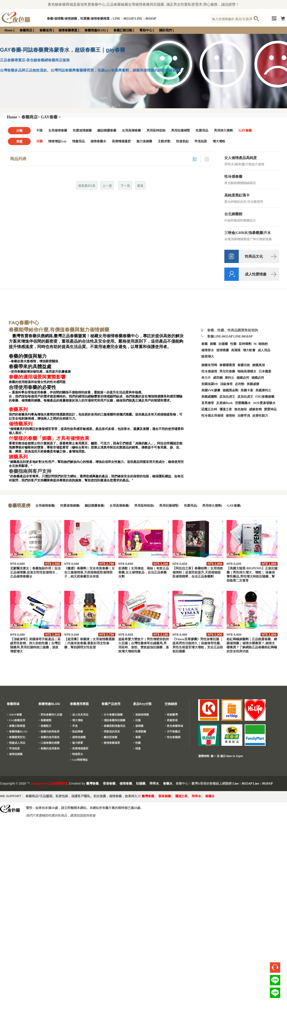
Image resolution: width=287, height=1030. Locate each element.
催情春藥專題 (67, 30)
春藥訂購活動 (122, 30)
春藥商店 (26, 30)
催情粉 (230, 415)
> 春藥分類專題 (16, 725)
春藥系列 (18, 409)
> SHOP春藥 (14, 714)
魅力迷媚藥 (144, 141)
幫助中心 (146, 30)
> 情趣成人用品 (16, 742)
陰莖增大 (207, 356)
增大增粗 (219, 141)
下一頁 (125, 185)
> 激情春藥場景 (110, 742)
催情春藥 (125, 783)
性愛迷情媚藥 (82, 130)
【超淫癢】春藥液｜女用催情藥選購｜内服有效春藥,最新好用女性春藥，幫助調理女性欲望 (89, 643)
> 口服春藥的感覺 (49, 742)
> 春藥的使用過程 (49, 737)
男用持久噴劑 (223, 130)
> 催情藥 (138, 725)
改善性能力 (260, 415)
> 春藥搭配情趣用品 (113, 725)
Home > (14, 117)
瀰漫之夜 (181, 796)
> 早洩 (74, 725)
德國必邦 (242, 377)
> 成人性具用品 (79, 714)
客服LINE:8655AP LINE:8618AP (230, 336)
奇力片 (206, 377)
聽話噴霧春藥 (106, 130)
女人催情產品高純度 (240, 158)
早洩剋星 (200, 141)
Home (9, 30)
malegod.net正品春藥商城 (49, 783)
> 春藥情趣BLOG (17, 731)
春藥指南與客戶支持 (30, 471)
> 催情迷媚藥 (15, 754)
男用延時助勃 (156, 130)
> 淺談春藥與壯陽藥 (113, 720)
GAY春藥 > (51, 117)
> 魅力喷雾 (76, 742)
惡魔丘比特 (209, 409)
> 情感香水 (76, 754)
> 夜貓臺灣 (171, 714)
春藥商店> (30, 117)
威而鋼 (218, 377)
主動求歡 (164, 141)
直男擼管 (207, 403)
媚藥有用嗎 (209, 365)
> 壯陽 (137, 720)
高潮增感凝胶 (121, 141)
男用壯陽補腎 (180, 130)
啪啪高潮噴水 (246, 371)
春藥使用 (45, 30)
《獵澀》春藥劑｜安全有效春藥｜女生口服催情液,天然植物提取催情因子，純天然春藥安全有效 (89, 572)
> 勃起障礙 (76, 731)
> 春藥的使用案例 (49, 748)
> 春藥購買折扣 (16, 737)
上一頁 (107, 185)
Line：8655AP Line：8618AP (252, 783)
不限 (39, 130)
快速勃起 (182, 141)
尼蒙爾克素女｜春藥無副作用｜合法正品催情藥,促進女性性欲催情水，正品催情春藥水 (35, 572)
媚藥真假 (258, 365)
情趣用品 (78, 141)
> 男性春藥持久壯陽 (50, 714)
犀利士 (229, 377)
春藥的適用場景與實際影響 (37, 377)
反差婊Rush (224, 403)
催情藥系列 (20, 424)
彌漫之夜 (225, 409)
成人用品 (264, 350)
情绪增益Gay (57, 141)
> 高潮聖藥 (139, 731)
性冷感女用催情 (212, 415)
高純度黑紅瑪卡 (237, 195)
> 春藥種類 (44, 720)
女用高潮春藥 (131, 130)
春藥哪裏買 (227, 365)
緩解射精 (255, 409)
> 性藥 (137, 742)
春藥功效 (243, 365)
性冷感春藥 (233, 176)
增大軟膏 (249, 350)
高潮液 (236, 350)
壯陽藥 (223, 344)
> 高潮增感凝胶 (79, 748)
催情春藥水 (98, 141)
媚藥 (213, 344)
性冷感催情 (209, 371)
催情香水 (207, 350)
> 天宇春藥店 (172, 731)
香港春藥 (109, 783)
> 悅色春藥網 (172, 737)
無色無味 (240, 409)
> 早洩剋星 (13, 748)
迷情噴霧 (222, 350)
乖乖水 (154, 783)
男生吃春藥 (227, 371)
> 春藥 (137, 737)
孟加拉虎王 (245, 396)
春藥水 (167, 783)
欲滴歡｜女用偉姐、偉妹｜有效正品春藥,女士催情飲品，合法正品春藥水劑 (143, 572)
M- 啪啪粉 (261, 344)
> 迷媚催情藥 (141, 714)
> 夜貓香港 (171, 720)
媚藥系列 (18, 457)
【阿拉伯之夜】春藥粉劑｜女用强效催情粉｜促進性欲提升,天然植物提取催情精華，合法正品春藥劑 (197, 572)
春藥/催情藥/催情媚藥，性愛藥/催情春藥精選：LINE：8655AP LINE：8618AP (101, 18)
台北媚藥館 (233, 214)
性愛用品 (202, 130)
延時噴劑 (245, 344)
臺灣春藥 (92, 783)
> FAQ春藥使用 (16, 720)
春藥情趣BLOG (95, 30)
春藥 (204, 344)
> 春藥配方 (44, 725)
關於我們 (165, 30)
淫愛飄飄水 (243, 403)
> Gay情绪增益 (79, 759)
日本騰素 (265, 371)
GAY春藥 (245, 130)
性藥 (233, 344)
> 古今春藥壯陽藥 (112, 714)
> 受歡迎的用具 (110, 731)
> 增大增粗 (76, 720)
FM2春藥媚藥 (265, 396)
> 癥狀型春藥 (109, 737)
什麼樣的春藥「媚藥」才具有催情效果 (49, 438)
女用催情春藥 (57, 130)
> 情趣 (137, 748)
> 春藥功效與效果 (49, 731)
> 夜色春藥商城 (174, 725)
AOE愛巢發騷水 (264, 403)
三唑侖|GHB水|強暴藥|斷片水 (247, 233)
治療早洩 (243, 415)
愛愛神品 (270, 409)
